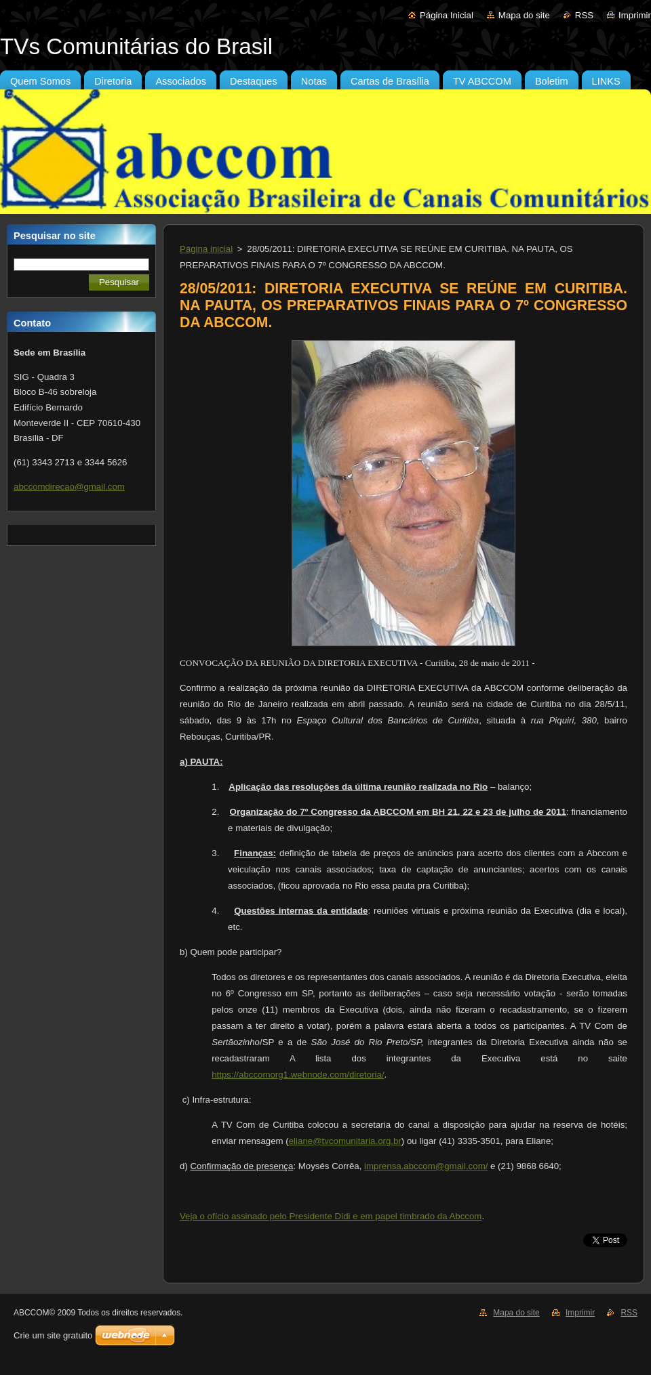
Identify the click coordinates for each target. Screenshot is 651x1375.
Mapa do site (524, 15)
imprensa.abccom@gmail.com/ (426, 1166)
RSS (584, 15)
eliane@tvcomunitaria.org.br (345, 1141)
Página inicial (206, 249)
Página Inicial (446, 15)
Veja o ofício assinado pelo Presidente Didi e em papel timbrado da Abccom (330, 1216)
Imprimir (634, 15)
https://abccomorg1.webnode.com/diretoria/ (298, 1075)
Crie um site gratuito (53, 1335)
